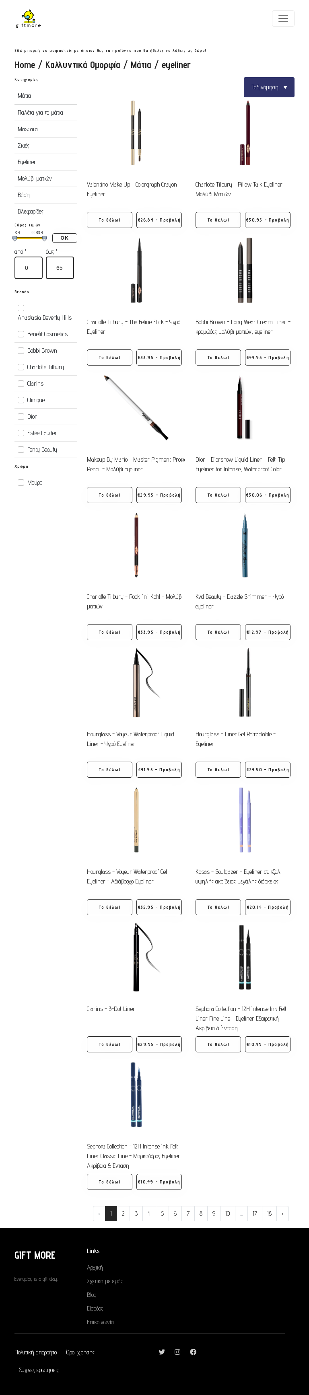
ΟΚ (65, 238)
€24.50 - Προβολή (268, 769)
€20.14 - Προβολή (268, 907)
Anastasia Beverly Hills (45, 317)
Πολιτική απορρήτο (35, 1352)
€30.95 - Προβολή (267, 220)
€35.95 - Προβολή (159, 907)
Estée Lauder (42, 433)
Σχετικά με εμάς (105, 1281)
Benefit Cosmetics (47, 334)
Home (24, 64)
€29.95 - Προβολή (159, 495)
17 (255, 1213)
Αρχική (95, 1267)
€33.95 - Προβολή (159, 357)
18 (269, 1213)
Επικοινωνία (100, 1322)
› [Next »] (283, 1213)
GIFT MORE (34, 1255)
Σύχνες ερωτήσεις (39, 1370)
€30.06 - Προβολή (267, 495)
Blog (92, 1294)
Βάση (24, 195)
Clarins (35, 383)
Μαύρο (34, 482)
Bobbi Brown (42, 350)
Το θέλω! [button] (110, 220)
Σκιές (23, 145)
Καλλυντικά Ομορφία (82, 64)
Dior (32, 416)
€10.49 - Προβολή (268, 1044)
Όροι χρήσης (80, 1352)
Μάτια (141, 64)
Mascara (28, 129)
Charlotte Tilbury (45, 367)
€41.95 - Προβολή (159, 769)
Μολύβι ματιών (35, 178)
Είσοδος (95, 1308)
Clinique (36, 400)
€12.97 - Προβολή (268, 632)
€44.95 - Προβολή (268, 357)
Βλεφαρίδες (30, 211)
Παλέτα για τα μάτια (40, 112)
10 (227, 1213)
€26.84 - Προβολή (159, 220)
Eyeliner (27, 162)
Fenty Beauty (42, 449)
